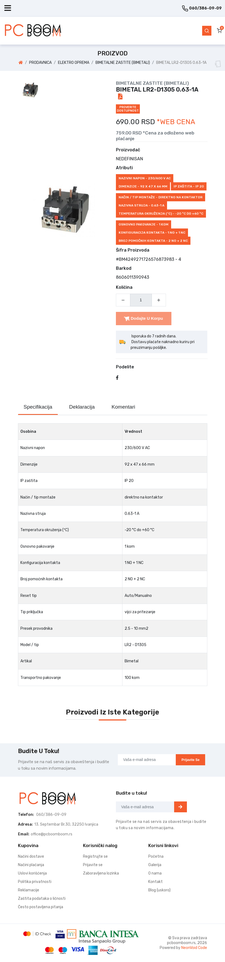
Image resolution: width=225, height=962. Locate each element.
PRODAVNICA (40, 62)
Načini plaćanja (31, 865)
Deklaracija (82, 407)
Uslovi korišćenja (32, 873)
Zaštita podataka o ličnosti (42, 898)
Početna (156, 856)
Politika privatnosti (34, 881)
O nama (155, 873)
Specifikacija (38, 407)
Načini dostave (31, 856)
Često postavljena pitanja (40, 907)
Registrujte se (95, 856)
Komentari (123, 407)
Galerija (154, 865)
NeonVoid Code (194, 947)
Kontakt (155, 881)
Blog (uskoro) (159, 890)
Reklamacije (28, 890)
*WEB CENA (176, 122)
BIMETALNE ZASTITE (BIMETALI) (122, 62)
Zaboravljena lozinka (101, 873)
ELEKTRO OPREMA (73, 62)
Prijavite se (190, 760)
